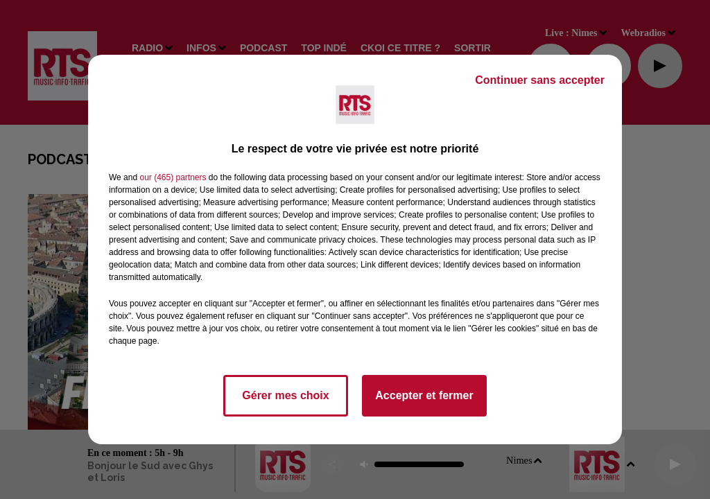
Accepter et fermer (424, 395)
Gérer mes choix (285, 395)
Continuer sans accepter (540, 80)
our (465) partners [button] (172, 177)
